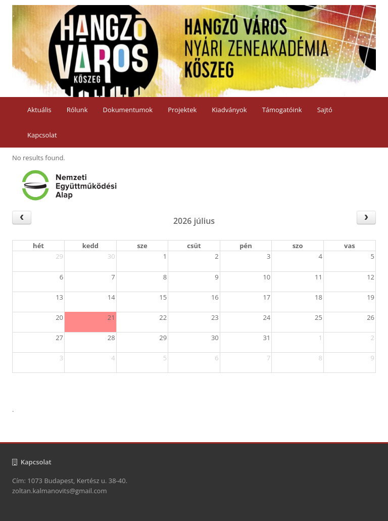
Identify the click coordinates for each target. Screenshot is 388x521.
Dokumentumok (128, 109)
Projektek (182, 109)
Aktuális (39, 109)
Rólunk (77, 109)
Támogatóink (282, 109)
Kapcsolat (42, 134)
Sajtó (324, 109)
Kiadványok (229, 109)
